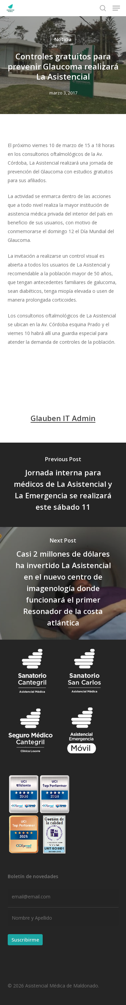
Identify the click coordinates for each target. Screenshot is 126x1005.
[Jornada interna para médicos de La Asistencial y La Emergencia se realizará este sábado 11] (63, 485)
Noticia (63, 39)
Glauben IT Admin (63, 418)
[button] (116, 8)
